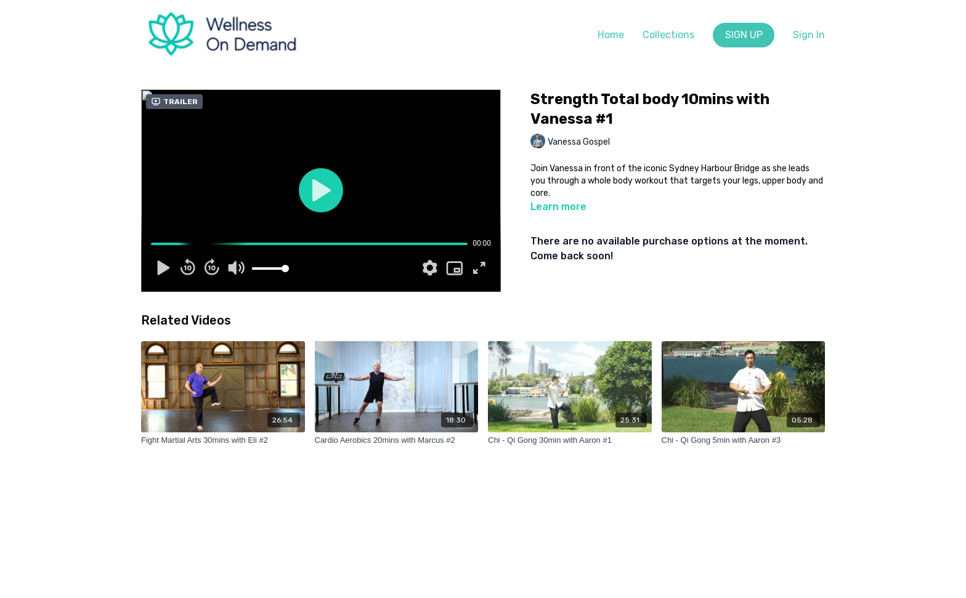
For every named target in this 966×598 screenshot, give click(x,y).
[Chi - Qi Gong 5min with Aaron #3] (744, 440)
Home (611, 35)
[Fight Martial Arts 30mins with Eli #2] (223, 440)
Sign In (809, 35)
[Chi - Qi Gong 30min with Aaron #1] (570, 440)
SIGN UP (744, 35)
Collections (668, 35)
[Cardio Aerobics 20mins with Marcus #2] (397, 440)
